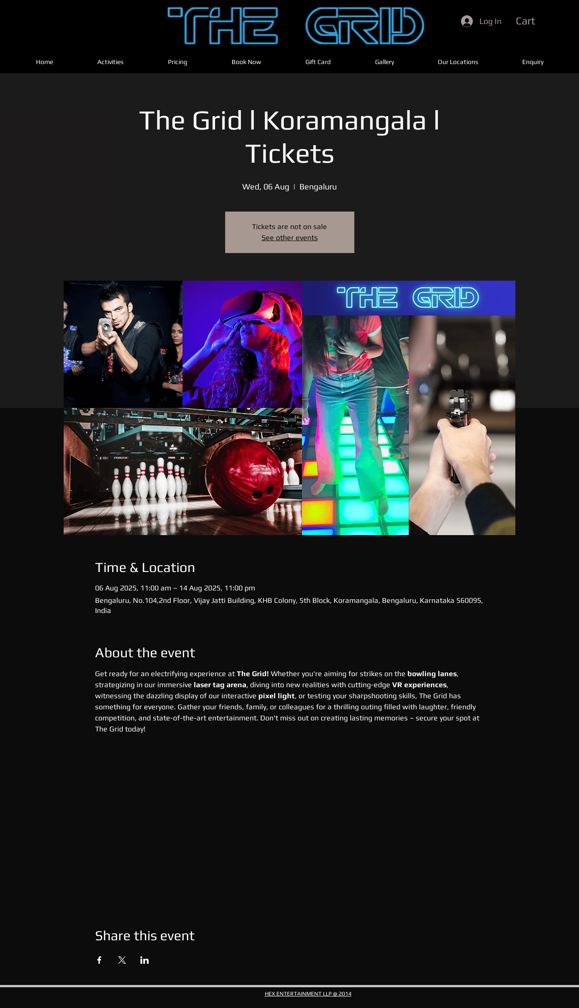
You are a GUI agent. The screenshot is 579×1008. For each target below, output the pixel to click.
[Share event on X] (122, 960)
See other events (290, 237)
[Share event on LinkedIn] (144, 960)
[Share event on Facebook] (99, 960)
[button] (542, 21)
